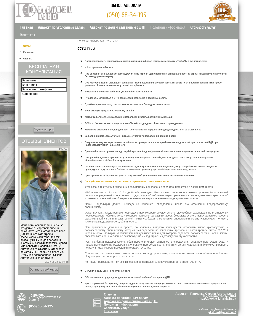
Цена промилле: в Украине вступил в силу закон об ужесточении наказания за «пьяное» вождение (139, 175)
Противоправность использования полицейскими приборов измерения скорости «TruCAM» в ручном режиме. (146, 61)
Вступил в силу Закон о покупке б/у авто (107, 271)
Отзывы (27, 58)
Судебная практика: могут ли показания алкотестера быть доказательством (127, 104)
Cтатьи (27, 46)
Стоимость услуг (202, 27)
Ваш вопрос (44, 107)
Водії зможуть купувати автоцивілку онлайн (109, 110)
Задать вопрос (44, 129)
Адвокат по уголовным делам (61, 27)
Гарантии (28, 52)
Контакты (27, 35)
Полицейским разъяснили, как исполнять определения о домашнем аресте (127, 181)
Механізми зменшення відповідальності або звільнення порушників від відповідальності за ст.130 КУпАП (143, 129)
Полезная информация (167, 27)
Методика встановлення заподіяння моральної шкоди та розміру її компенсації (128, 117)
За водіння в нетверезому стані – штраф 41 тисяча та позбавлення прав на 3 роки (130, 136)
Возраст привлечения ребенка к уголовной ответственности (118, 91)
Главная (26, 27)
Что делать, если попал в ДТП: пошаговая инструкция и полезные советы (126, 98)
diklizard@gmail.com (222, 312)
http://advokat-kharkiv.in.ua (217, 298)
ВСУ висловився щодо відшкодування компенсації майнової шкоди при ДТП (127, 277)
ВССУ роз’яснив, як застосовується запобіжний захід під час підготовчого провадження (133, 123)
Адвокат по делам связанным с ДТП (117, 27)
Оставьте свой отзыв (44, 269)
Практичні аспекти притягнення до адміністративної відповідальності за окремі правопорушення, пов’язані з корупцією (152, 151)
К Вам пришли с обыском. (99, 67)
